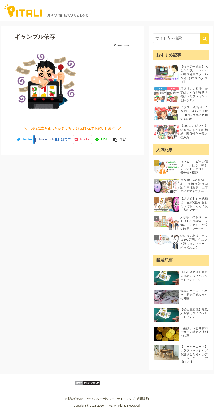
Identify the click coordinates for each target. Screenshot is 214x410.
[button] (204, 38)
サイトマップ (127, 398)
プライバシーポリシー (99, 398)
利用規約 (146, 398)
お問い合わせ (71, 398)
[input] (181, 38)
